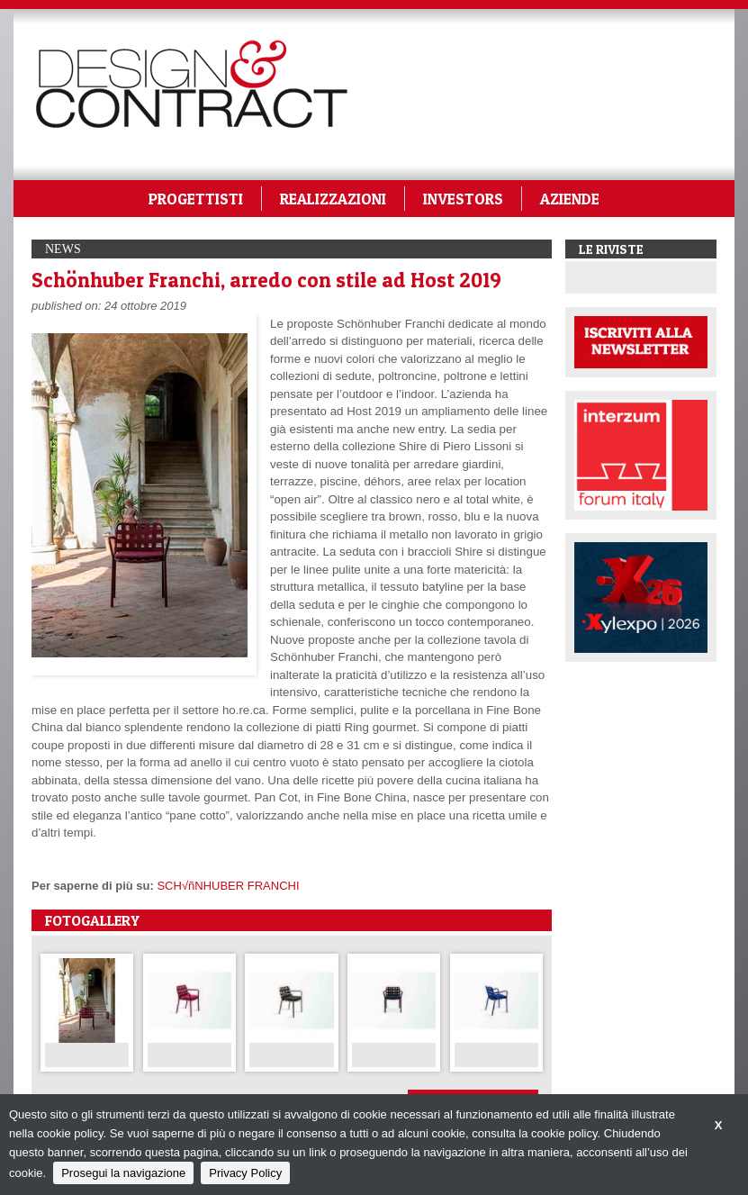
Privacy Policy (245, 1173)
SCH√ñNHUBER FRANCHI (228, 885)
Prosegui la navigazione (123, 1173)
